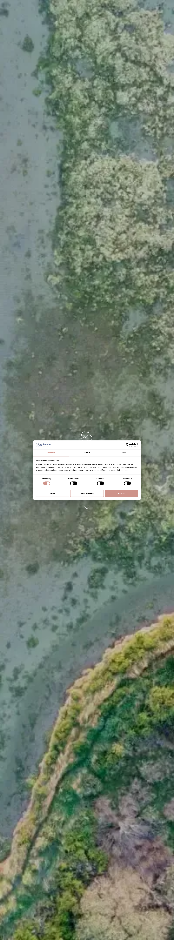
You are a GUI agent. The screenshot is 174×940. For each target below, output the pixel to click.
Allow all (121, 493)
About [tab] (123, 453)
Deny (52, 493)
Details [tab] (87, 453)
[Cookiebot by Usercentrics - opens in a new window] (127, 445)
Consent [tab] (51, 453)
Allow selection (86, 493)
